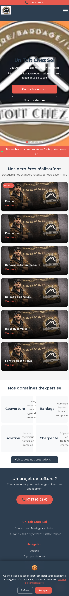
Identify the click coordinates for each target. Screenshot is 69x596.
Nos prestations (34, 100)
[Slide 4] (38, 142)
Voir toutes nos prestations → (34, 459)
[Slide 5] (42, 142)
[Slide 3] (35, 142)
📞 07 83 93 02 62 (34, 2)
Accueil (34, 551)
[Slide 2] (31, 142)
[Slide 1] (26, 142)
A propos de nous (34, 556)
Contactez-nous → (34, 89)
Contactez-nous (34, 567)
